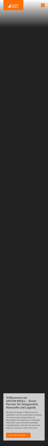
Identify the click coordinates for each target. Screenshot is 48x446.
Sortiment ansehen (17, 435)
